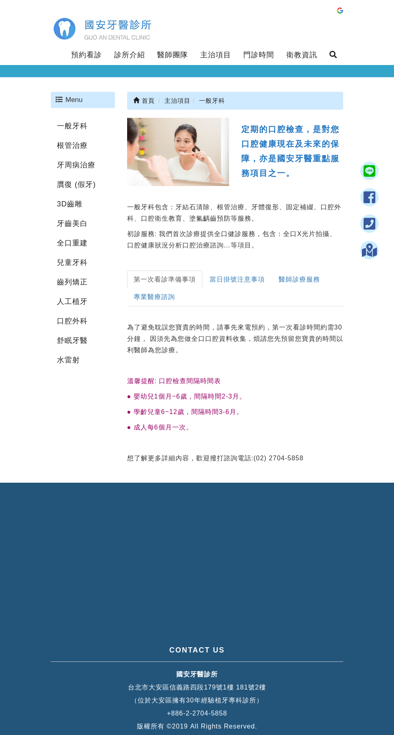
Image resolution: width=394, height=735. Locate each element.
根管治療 (72, 145)
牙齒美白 (72, 223)
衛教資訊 (301, 55)
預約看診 (86, 55)
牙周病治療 (76, 165)
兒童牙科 (72, 262)
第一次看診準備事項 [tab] (165, 279)
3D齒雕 (69, 204)
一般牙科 (72, 126)
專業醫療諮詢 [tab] (154, 296)
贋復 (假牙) (76, 184)
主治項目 (215, 55)
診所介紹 (129, 55)
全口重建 (72, 243)
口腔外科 (72, 321)
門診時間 (258, 55)
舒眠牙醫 (72, 340)
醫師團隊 (172, 55)
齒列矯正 (72, 282)
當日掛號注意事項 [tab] (237, 279)
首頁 (144, 100)
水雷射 (68, 360)
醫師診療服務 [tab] (299, 279)
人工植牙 (72, 301)
